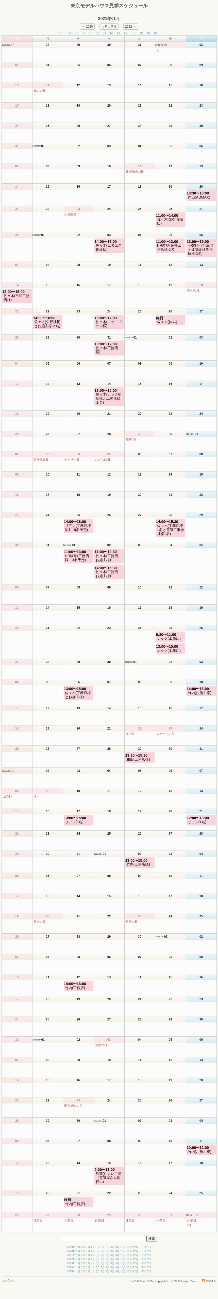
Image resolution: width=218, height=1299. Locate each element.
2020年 (71, 1251)
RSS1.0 (209, 1281)
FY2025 (146, 1271)
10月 (123, 1247)
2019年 (71, 1247)
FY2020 (146, 1251)
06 (83, 33)
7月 (108, 1247)
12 (125, 33)
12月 (135, 1247)
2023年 (71, 1263)
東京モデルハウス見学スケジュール (109, 5)
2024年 (71, 1267)
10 (111, 33)
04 (69, 33)
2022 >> (131, 26)
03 (156, 33)
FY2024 (146, 1267)
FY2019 (146, 1247)
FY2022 (146, 1259)
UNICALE (135, 1281)
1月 (78, 1247)
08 (97, 33)
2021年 (71, 1255)
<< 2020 (87, 26)
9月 (117, 1247)
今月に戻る (109, 26)
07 (90, 33)
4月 (93, 1247)
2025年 (71, 1271)
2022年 (71, 1259)
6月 (103, 1247)
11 (118, 33)
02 (148, 33)
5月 (98, 1247)
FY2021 (146, 1255)
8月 (112, 1247)
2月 (83, 1247)
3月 (88, 1247)
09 (104, 33)
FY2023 (146, 1263)
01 (142, 33)
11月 (129, 1247)
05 (76, 33)
